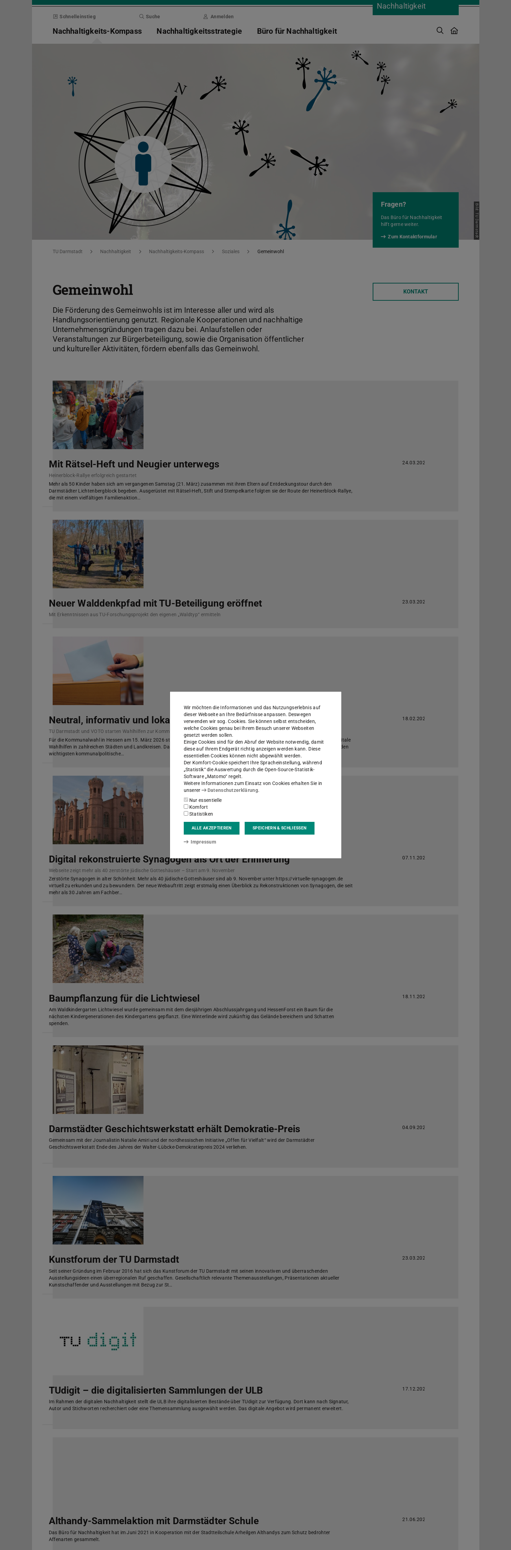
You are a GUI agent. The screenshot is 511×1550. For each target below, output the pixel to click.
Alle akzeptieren (212, 828)
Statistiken (198, 814)
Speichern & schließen (279, 828)
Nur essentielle (203, 800)
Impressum (200, 842)
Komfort (196, 807)
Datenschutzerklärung (230, 790)
